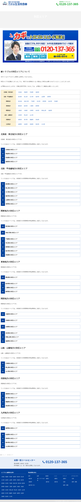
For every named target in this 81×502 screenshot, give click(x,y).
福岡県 (20, 124)
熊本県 (37, 124)
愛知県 (20, 105)
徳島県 (20, 119)
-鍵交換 (30, 478)
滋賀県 (50, 110)
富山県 (26, 96)
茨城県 (56, 101)
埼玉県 (38, 101)
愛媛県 (31, 119)
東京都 (20, 101)
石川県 (31, 96)
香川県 (26, 119)
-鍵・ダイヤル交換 (41, 479)
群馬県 (44, 101)
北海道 (20, 92)
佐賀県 (26, 124)
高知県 (37, 119)
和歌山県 (43, 110)
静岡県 (37, 105)
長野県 (49, 96)
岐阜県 (26, 105)
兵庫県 (31, 110)
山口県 (31, 115)
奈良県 (37, 110)
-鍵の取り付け (31, 485)
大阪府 (20, 110)
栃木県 (50, 101)
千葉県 (32, 101)
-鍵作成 (47, 481)
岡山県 (26, 115)
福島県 (37, 92)
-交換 (64, 481)
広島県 (20, 115)
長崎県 (31, 124)
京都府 (26, 110)
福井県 (37, 96)
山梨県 (43, 96)
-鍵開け (47, 478)
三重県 (31, 105)
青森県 (26, 92)
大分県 (43, 124)
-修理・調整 (65, 485)
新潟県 (20, 96)
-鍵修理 (30, 481)
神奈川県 (26, 101)
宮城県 (31, 92)
